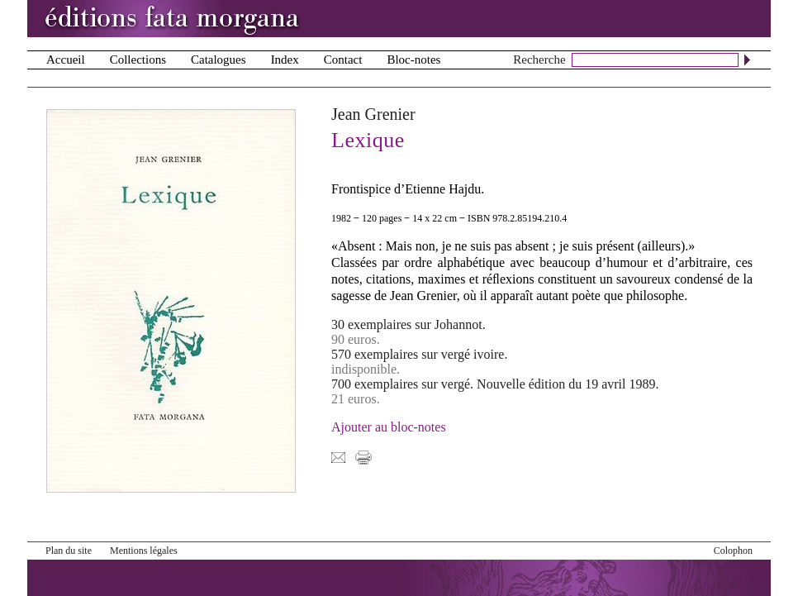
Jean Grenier (373, 114)
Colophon (733, 550)
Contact (343, 59)
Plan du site (68, 550)
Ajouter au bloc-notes (388, 427)
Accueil (65, 59)
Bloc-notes (413, 59)
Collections (138, 59)
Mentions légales (144, 550)
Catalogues (218, 59)
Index (285, 59)
